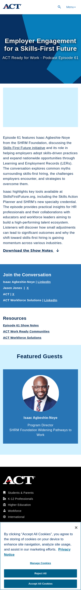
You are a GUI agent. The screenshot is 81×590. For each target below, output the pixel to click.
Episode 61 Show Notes (21, 325)
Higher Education (19, 504)
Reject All (40, 573)
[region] (40, 556)
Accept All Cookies (40, 583)
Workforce (14, 510)
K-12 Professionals (20, 498)
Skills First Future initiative (24, 148)
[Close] (76, 527)
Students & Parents (21, 492)
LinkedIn (44, 282)
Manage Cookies (40, 563)
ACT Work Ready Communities (26, 331)
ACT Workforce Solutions (22, 337)
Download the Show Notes (31, 250)
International (16, 517)
